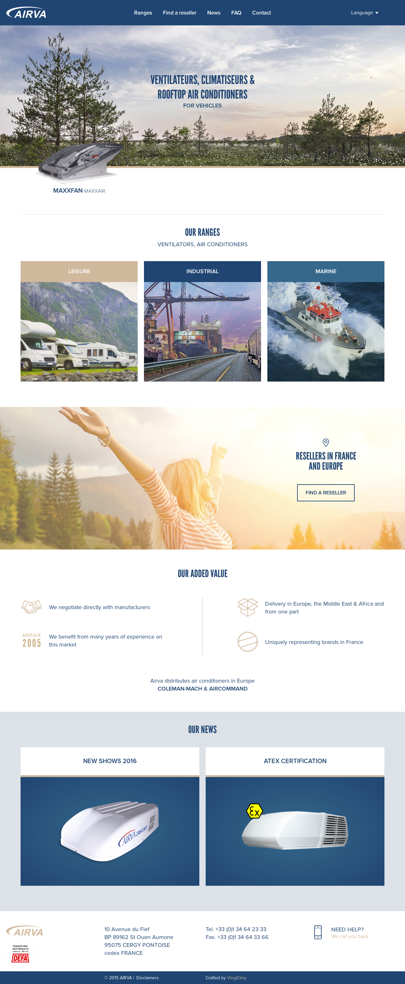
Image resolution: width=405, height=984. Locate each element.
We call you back (349, 936)
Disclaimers (147, 978)
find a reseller (326, 493)
